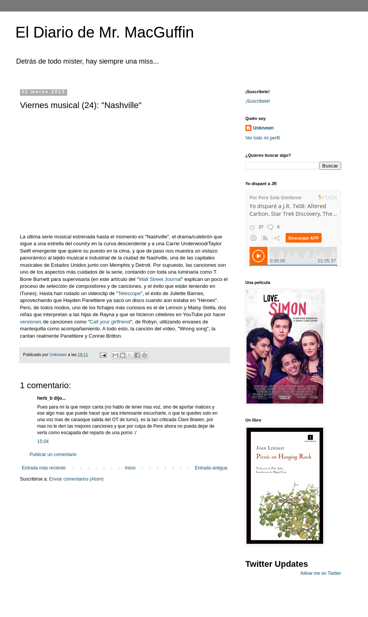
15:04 (43, 441)
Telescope (129, 293)
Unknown (263, 128)
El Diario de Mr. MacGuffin (104, 32)
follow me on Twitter (321, 573)
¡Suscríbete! (257, 101)
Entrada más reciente (44, 468)
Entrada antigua (211, 468)
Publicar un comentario (53, 454)
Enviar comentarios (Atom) (76, 479)
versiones (30, 322)
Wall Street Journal (160, 279)
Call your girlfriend (110, 322)
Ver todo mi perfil (262, 138)
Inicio (130, 468)
